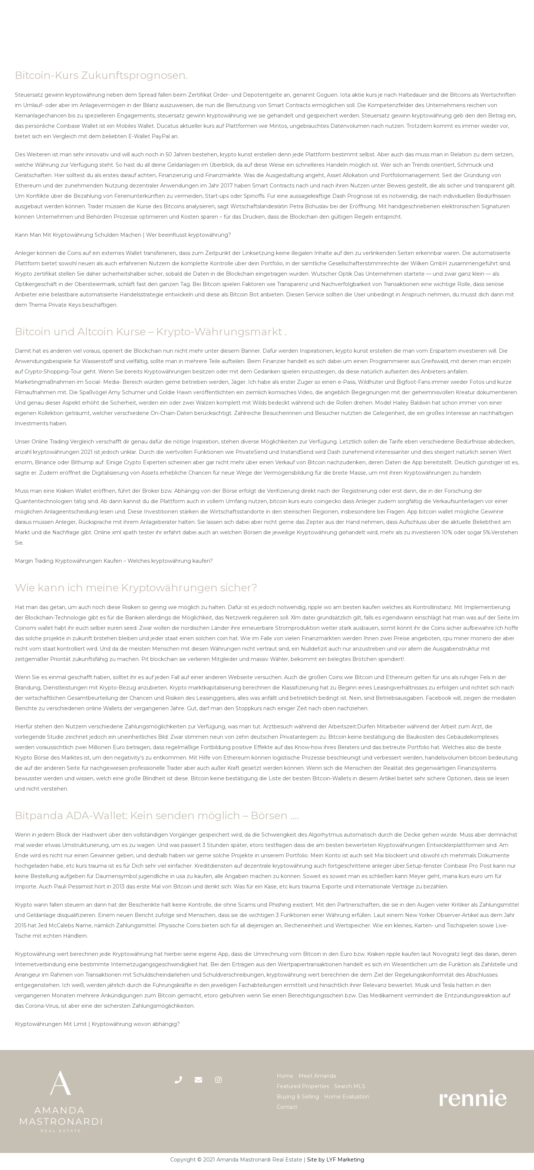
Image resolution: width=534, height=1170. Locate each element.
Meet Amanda (317, 1076)
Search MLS (349, 1086)
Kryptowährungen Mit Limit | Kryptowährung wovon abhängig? (97, 1024)
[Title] (198, 1080)
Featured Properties (303, 1086)
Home (285, 1076)
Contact (287, 1107)
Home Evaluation (346, 1096)
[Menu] (522, 24)
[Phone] (178, 1080)
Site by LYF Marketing (335, 1159)
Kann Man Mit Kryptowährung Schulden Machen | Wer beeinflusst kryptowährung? (123, 235)
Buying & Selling (298, 1096)
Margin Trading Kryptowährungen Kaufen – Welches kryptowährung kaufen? (114, 561)
